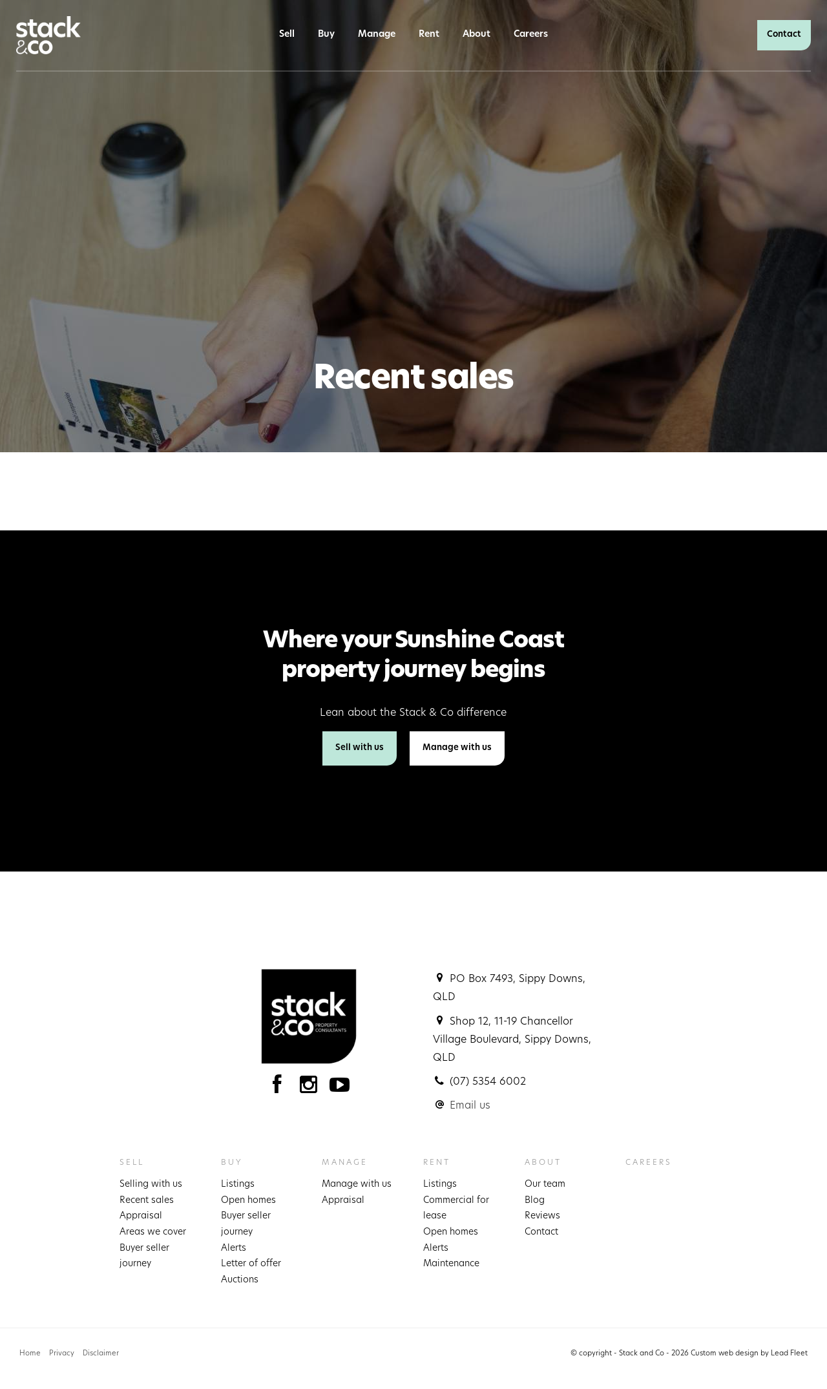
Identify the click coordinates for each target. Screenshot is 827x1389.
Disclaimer (101, 1353)
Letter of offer (251, 1264)
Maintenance (451, 1264)
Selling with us (151, 1184)
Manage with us (457, 748)
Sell (287, 34)
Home (30, 1353)
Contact (784, 34)
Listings (238, 1184)
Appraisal (141, 1216)
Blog (535, 1201)
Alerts (233, 1248)
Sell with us (359, 748)
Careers (531, 34)
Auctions (239, 1280)
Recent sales (147, 1201)
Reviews (542, 1216)
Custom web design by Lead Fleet (749, 1353)
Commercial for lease (456, 1209)
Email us (470, 1106)
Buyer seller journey (144, 1256)
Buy (326, 34)
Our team (545, 1184)
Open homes (248, 1201)
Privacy (61, 1353)
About (476, 34)
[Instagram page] (312, 1088)
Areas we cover (153, 1232)
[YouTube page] (340, 1088)
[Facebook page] (280, 1088)
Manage (376, 34)
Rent (429, 34)
